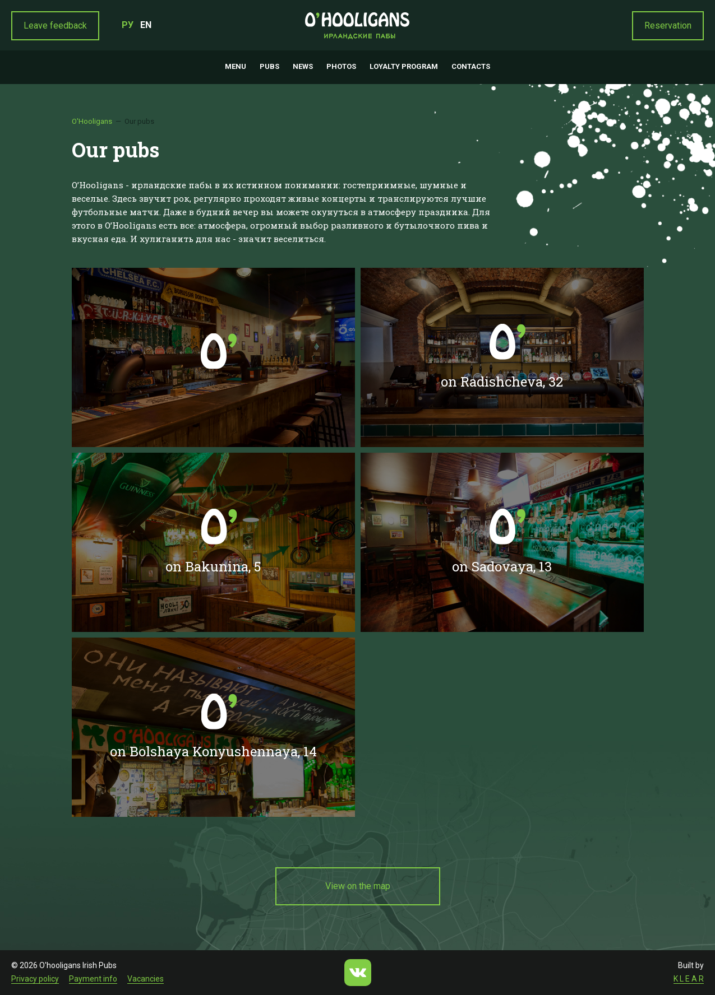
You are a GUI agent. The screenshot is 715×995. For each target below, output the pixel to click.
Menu (235, 66)
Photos (341, 66)
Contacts (470, 66)
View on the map (357, 886)
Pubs (269, 66)
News (303, 66)
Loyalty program (404, 66)
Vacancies (145, 978)
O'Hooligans (92, 121)
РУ (127, 25)
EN (145, 25)
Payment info (93, 978)
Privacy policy (35, 978)
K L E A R (689, 978)
